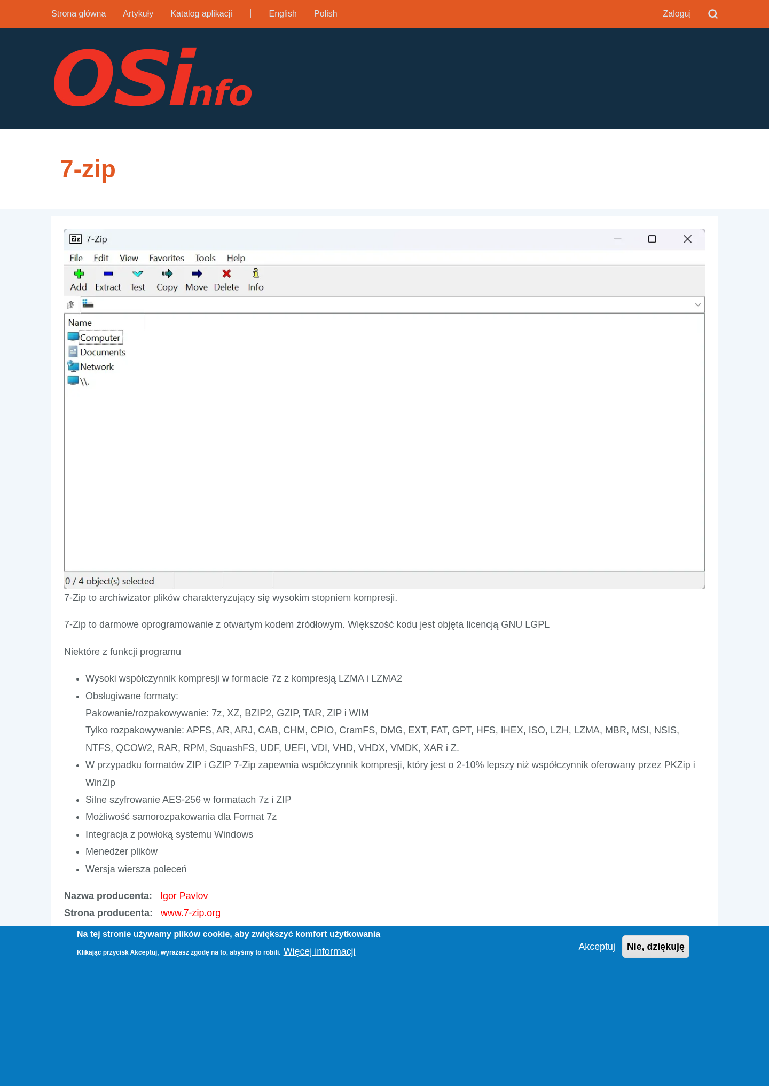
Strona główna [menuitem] (78, 13)
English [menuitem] (283, 13)
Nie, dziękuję (655, 946)
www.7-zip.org (191, 914)
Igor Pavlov (184, 897)
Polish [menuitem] (326, 13)
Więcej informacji (320, 951)
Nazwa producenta (106, 897)
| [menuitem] (250, 12)
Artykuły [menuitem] (138, 13)
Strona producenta (107, 914)
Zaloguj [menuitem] (677, 13)
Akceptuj (596, 946)
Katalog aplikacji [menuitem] (201, 13)
